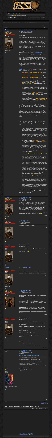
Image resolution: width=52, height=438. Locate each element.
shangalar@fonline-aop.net (24, 69)
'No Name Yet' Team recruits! (27, 31)
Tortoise (39, 80)
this (41, 361)
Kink (6, 290)
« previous (43, 25)
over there (37, 82)
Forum (13, 13)
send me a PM (32, 68)
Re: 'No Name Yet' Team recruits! (26, 198)
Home (9, 13)
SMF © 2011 (25, 433)
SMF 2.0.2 (21, 433)
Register (23, 13)
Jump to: (32, 408)
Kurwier (6, 367)
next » (46, 25)
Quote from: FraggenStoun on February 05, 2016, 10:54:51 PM (29, 355)
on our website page (38, 52)
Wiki (16, 13)
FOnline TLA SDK (31, 80)
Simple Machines (30, 433)
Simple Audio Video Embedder (23, 434)
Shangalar (7, 31)
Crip (32, 434)
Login (19, 13)
